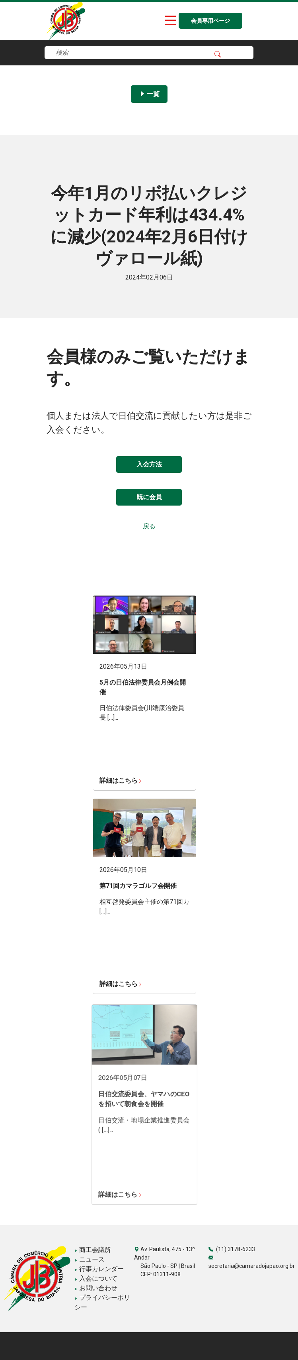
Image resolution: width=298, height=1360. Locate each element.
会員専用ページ (210, 21)
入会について (95, 1278)
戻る (149, 526)
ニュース (89, 1259)
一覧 (149, 94)
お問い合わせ (95, 1288)
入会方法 (149, 464)
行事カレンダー (99, 1269)
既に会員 (149, 497)
